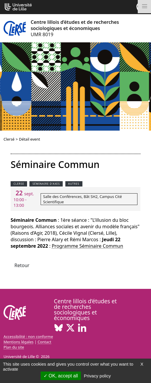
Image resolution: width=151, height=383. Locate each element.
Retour (21, 265)
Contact (44, 341)
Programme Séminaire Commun (87, 246)
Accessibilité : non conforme (28, 336)
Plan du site (14, 347)
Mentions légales (19, 341)
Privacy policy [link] (97, 375)
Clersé (9, 139)
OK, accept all (61, 375)
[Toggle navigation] (144, 6)
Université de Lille (19, 356)
